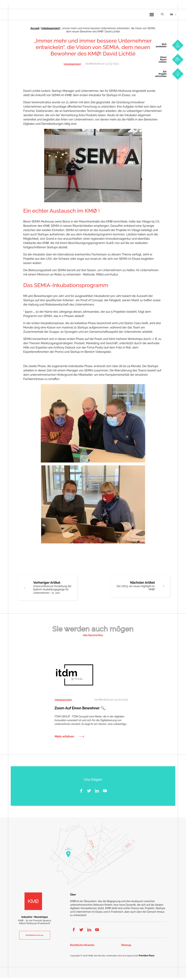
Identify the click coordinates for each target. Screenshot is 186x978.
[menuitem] (173, 14)
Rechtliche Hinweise (82, 945)
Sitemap (126, 945)
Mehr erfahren (64, 736)
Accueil (34, 28)
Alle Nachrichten (93, 635)
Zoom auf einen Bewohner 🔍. (80, 708)
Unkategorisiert (50, 28)
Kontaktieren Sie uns (34, 935)
